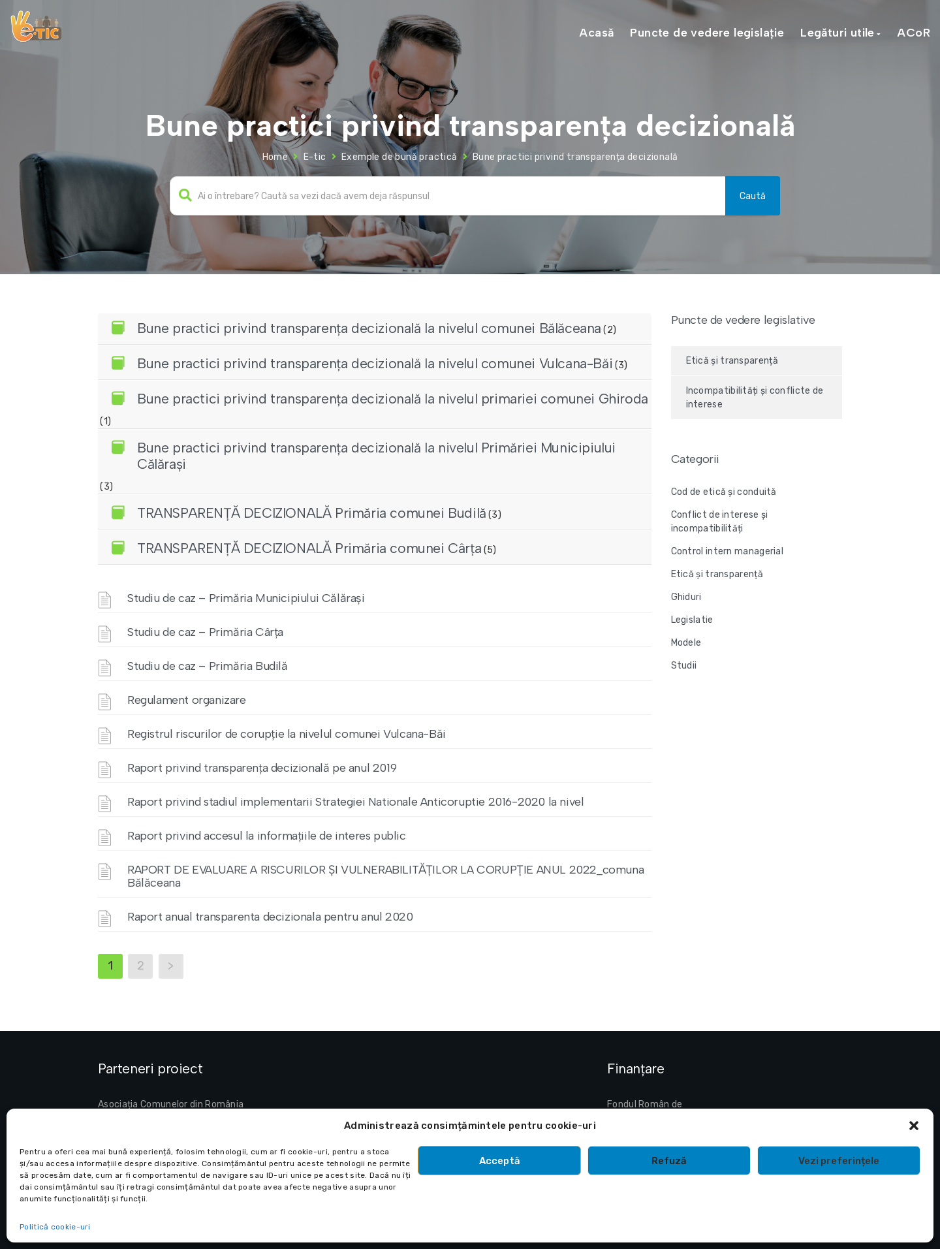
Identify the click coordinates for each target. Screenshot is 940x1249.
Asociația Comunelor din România (170, 1104)
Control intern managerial (727, 551)
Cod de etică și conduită (724, 492)
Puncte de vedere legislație (707, 32)
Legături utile (837, 32)
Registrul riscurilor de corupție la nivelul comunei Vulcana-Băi (286, 734)
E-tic (315, 157)
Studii (684, 665)
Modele (686, 642)
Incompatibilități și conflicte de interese (755, 397)
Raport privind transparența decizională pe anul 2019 (261, 768)
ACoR (913, 32)
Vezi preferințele (838, 1161)
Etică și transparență (732, 360)
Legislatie (692, 619)
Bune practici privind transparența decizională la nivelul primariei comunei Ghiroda (392, 398)
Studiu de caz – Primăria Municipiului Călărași (246, 598)
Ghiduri (686, 597)
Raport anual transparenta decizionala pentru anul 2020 (270, 916)
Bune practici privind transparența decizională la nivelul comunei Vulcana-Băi (374, 363)
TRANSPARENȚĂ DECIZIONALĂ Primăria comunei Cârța (309, 548)
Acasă (596, 32)
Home (275, 157)
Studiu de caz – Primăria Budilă (207, 666)
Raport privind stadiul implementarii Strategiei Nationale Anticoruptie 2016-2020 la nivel (355, 802)
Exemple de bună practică (399, 157)
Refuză (669, 1161)
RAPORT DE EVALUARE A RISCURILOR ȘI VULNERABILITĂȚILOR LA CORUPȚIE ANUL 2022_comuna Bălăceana (385, 876)
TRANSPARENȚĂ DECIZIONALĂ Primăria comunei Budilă (311, 513)
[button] (913, 1125)
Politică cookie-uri (55, 1226)
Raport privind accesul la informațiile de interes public (266, 836)
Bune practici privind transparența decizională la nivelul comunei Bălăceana (369, 328)
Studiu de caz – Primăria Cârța (205, 632)
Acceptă (499, 1161)
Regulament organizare (186, 700)
